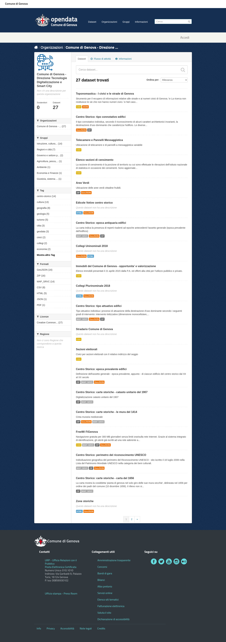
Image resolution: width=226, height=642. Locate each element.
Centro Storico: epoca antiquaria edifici (101, 222)
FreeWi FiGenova (87, 431)
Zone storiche (85, 501)
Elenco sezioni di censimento (94, 159)
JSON (85, 107)
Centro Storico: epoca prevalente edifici (101, 369)
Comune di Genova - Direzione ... (92, 47)
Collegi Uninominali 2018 (92, 246)
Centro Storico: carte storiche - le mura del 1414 (106, 412)
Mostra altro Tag (46, 255)
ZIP (89, 130)
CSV (79, 107)
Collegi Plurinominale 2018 (93, 285)
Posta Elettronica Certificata (60, 567)
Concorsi (102, 567)
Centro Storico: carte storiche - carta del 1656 (105, 478)
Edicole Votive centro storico (94, 202)
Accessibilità (67, 628)
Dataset (92, 21)
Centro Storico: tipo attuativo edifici (99, 306)
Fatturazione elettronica (110, 606)
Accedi (184, 37)
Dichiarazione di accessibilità (113, 619)
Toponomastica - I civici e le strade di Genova (105, 93)
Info (39, 628)
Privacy (51, 628)
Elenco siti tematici (108, 599)
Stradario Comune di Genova (94, 329)
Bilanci (101, 580)
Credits (101, 628)
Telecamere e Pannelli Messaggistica (99, 140)
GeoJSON (81, 130)
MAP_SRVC (82, 236)
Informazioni (141, 21)
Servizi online (104, 593)
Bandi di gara (104, 573)
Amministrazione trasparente (114, 560)
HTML (79, 213)
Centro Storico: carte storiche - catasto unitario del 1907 (112, 392)
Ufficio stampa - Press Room (61, 593)
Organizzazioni (109, 21)
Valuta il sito (104, 613)
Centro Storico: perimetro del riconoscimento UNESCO (111, 455)
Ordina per (152, 79)
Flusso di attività (101, 58)
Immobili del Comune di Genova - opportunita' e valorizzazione (116, 266)
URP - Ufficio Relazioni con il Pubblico (61, 562)
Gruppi (126, 21)
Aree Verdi (82, 182)
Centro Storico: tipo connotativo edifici (101, 116)
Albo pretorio (104, 586)
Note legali (86, 628)
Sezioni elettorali (86, 349)
